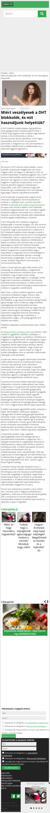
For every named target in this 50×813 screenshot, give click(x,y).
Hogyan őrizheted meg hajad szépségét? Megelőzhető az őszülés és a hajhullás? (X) (39, 536)
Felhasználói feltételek (10, 780)
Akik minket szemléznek (11, 785)
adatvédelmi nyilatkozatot (38, 723)
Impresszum (6, 775)
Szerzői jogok (6, 783)
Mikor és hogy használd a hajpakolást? (9, 528)
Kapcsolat (5, 773)
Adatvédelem (7, 778)
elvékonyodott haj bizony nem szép (19, 332)
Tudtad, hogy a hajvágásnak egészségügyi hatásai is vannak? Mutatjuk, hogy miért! (24, 534)
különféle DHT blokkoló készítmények (26, 204)
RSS (3, 788)
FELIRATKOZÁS (11, 768)
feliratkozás (8, 736)
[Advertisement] (25, 45)
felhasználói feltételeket (36, 726)
